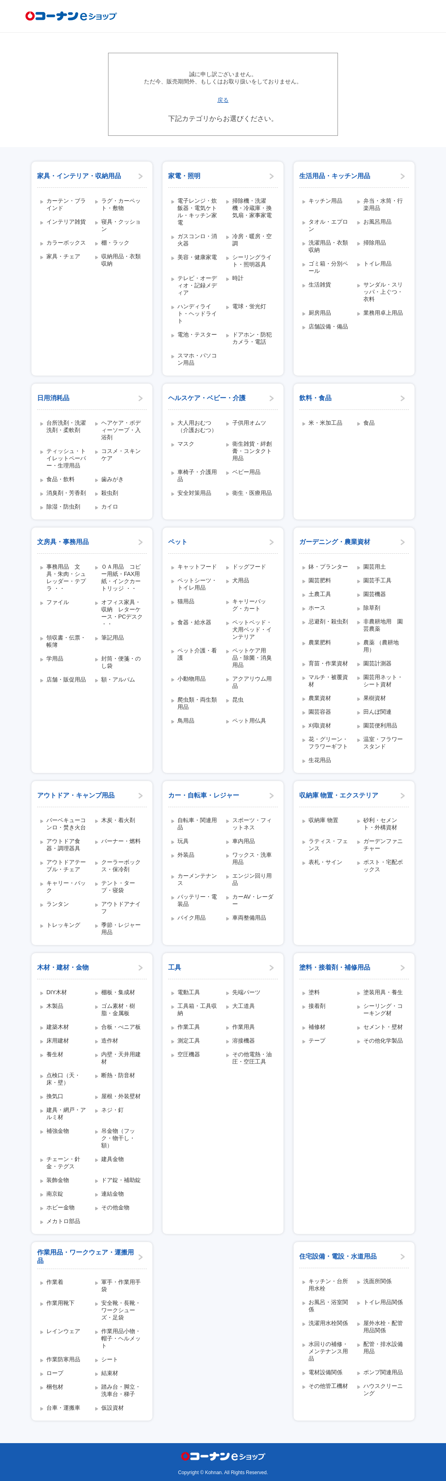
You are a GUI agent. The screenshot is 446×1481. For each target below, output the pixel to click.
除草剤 (371, 607)
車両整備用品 (249, 917)
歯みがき (112, 479)
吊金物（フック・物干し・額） (118, 1138)
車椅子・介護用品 (197, 475)
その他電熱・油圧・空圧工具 (252, 1058)
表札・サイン (325, 862)
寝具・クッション (121, 225)
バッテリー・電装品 (197, 900)
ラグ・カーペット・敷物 (121, 204)
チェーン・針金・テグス (63, 1162)
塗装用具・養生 (383, 992)
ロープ (54, 1373)
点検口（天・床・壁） (63, 1079)
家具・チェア (63, 256)
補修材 (316, 1027)
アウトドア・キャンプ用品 (76, 795)
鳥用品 (185, 720)
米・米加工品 (325, 423)
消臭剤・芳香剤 (66, 493)
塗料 (314, 992)
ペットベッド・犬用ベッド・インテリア (252, 629)
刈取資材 (319, 725)
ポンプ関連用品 (383, 1372)
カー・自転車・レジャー (203, 795)
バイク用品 (191, 917)
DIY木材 (56, 992)
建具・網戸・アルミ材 (66, 1113)
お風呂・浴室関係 (328, 1306)
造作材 (109, 1040)
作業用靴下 (60, 1303)
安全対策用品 (194, 493)
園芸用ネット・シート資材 (383, 681)
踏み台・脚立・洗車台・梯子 (121, 1390)
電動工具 (188, 992)
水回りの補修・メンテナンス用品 (328, 1351)
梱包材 (54, 1386)
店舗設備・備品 (328, 326)
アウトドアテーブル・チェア (66, 865)
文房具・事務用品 (63, 541)
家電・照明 (184, 175)
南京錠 (54, 1193)
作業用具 (243, 1027)
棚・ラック (115, 242)
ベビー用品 (246, 472)
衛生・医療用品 (252, 493)
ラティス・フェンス (328, 845)
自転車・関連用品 (197, 824)
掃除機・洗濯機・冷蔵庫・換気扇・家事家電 (252, 207)
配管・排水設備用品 (383, 1347)
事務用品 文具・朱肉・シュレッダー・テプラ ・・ (66, 577)
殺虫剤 (109, 493)
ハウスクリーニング (383, 1389)
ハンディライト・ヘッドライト (197, 313)
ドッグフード (249, 566)
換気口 (54, 1096)
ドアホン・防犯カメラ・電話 (252, 338)
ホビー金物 (60, 1207)
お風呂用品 (377, 221)
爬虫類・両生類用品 (197, 703)
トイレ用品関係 (383, 1302)
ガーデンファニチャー (383, 845)
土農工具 (319, 594)
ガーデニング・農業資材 (334, 541)
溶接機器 (243, 1040)
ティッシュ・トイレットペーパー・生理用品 (66, 458)
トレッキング (63, 925)
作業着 (54, 1282)
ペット (178, 541)
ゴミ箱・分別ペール (328, 267)
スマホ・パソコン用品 (197, 359)
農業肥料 (319, 642)
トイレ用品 (377, 263)
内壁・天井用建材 (121, 1058)
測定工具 (188, 1040)
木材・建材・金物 (63, 967)
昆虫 (238, 699)
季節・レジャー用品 (121, 928)
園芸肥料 (319, 580)
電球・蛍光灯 (249, 306)
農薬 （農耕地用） (381, 646)
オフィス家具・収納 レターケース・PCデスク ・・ (122, 613)
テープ (316, 1040)
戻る (223, 100)
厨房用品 (319, 312)
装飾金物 (57, 1180)
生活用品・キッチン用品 (334, 175)
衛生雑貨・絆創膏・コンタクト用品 (252, 450)
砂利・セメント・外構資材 (380, 824)
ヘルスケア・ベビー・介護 (207, 398)
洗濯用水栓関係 (328, 1323)
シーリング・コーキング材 (383, 1009)
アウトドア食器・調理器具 (63, 845)
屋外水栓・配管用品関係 (383, 1327)
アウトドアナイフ (121, 907)
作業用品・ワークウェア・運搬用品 (85, 1256)
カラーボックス (66, 242)
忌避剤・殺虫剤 (328, 621)
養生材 (54, 1054)
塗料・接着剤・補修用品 (334, 967)
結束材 (109, 1373)
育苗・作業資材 (328, 663)
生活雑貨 (319, 284)
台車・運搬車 (63, 1407)
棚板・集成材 (118, 992)
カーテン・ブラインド (66, 204)
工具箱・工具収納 (197, 1009)
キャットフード (197, 566)
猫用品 (185, 601)
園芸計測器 (377, 663)
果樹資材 (374, 698)
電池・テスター (197, 334)
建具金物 (112, 1159)
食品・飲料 (60, 479)
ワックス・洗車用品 (252, 858)
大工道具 (243, 1006)
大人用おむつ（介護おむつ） (197, 426)
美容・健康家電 (197, 257)
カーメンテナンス (197, 879)
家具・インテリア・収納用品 (79, 175)
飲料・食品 (315, 398)
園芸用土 (374, 566)
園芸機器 (374, 594)
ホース (316, 607)
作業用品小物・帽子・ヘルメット (121, 1338)
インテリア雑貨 (66, 221)
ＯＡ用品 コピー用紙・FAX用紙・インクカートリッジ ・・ (121, 577)
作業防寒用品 (63, 1359)
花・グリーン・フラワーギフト (328, 743)
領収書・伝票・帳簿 (66, 641)
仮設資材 (112, 1407)
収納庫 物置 (323, 820)
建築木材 (57, 1027)
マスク (185, 443)
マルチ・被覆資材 (328, 681)
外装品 (185, 855)
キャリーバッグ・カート (249, 605)
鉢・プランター (328, 566)
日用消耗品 (53, 398)
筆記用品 (112, 637)
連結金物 (112, 1193)
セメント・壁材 (383, 1027)
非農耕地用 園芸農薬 (383, 625)
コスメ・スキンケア (121, 454)
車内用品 (243, 841)
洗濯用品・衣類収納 (328, 246)
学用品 (54, 658)
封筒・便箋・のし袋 (121, 662)
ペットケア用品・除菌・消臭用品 (252, 657)
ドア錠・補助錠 (121, 1180)
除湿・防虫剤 (63, 506)
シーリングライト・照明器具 (252, 261)
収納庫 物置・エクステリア (338, 795)
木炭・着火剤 (118, 820)
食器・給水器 (194, 622)
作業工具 (188, 1027)
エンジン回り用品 (252, 879)
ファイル (57, 602)
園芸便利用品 (380, 725)
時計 (238, 278)
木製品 (54, 1006)
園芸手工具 (377, 580)
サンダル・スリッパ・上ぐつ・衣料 (383, 291)
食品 (369, 423)
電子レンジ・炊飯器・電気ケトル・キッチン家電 (197, 211)
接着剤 (316, 1006)
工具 (174, 967)
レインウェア (63, 1331)
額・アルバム (118, 679)
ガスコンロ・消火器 (197, 240)
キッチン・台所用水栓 (328, 1285)
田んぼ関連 (377, 711)
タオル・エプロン (328, 225)
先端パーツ (246, 992)
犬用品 (240, 580)
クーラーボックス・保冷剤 (121, 865)
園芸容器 (319, 711)
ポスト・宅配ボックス (383, 865)
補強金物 (57, 1131)
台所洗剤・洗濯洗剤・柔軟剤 (66, 426)
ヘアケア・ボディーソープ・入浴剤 (121, 430)
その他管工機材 (328, 1386)
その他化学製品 (383, 1040)
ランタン (57, 904)
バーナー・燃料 (121, 841)
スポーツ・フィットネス (252, 824)
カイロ (109, 506)
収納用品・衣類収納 (121, 260)
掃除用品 (374, 242)
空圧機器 (188, 1054)
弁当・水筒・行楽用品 (383, 204)
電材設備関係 (325, 1372)
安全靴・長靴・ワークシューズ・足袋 (121, 1310)
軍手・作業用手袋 (121, 1285)
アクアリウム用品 (252, 682)
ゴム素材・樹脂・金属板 (118, 1009)
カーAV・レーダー (252, 900)
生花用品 (319, 760)
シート (109, 1359)
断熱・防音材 (118, 1075)
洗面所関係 (377, 1281)
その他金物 (115, 1207)
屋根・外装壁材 (121, 1096)
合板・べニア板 (121, 1027)
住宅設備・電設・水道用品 (338, 1256)
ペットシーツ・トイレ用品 (197, 584)
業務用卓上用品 (383, 312)
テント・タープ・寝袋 (118, 886)
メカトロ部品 (63, 1221)
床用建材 (57, 1040)
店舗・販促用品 (66, 679)
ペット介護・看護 (197, 654)
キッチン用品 (325, 200)
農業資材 (319, 698)
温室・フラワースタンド (383, 743)
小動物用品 (191, 678)
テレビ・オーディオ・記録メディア (197, 285)
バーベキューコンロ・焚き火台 (66, 824)
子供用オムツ (249, 423)
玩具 (183, 841)
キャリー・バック (66, 886)
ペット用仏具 (249, 720)
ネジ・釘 (112, 1110)
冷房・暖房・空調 (252, 240)
